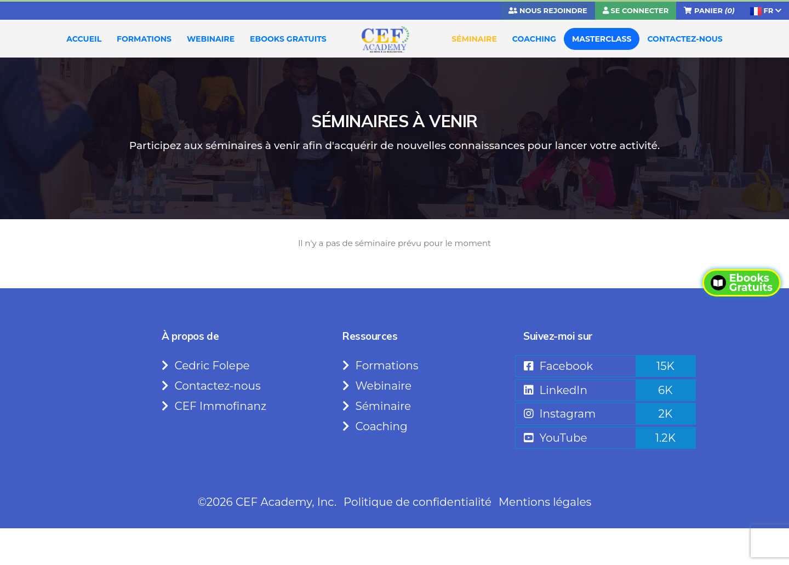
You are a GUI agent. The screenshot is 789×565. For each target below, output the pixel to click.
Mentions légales (545, 502)
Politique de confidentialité (417, 502)
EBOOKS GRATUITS (288, 39)
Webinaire (376, 385)
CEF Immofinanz (214, 406)
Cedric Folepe (206, 365)
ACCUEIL (83, 39)
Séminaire (376, 406)
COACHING (534, 39)
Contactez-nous (211, 385)
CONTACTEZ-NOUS (684, 39)
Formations (380, 365)
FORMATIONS (144, 39)
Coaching (375, 426)
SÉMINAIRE (474, 39)
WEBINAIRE (211, 39)
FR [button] (765, 10)
